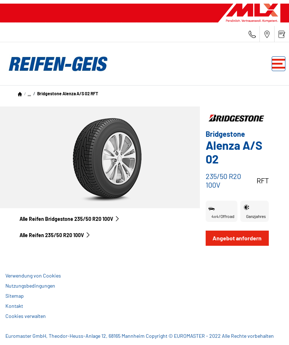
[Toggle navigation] (278, 63)
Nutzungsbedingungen (30, 286)
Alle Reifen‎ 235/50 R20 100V (55, 235)
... (29, 93)
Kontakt (14, 306)
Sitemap (14, 296)
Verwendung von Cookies (33, 275)
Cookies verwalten (25, 316)
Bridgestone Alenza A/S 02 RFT (67, 93)
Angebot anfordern (237, 238)
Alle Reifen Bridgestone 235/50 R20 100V (69, 219)
